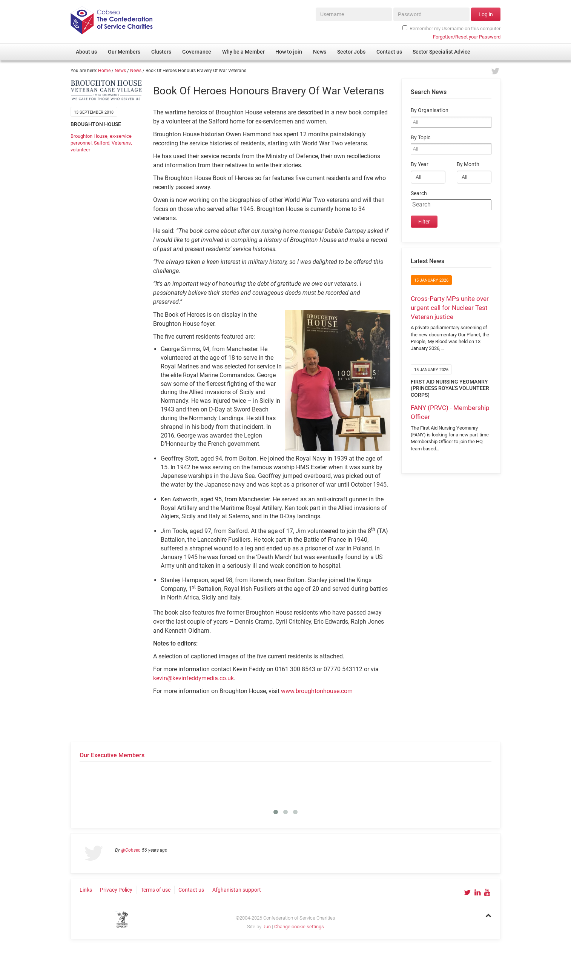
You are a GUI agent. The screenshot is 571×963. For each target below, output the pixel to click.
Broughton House (89, 136)
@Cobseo (131, 850)
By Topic (420, 137)
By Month (468, 164)
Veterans (121, 143)
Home (104, 70)
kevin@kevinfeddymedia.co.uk (193, 678)
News (120, 70)
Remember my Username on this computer (451, 28)
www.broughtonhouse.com (317, 691)
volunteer (80, 150)
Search (419, 193)
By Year (419, 164)
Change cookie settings (299, 926)
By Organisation (429, 110)
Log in (486, 14)
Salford (101, 143)
